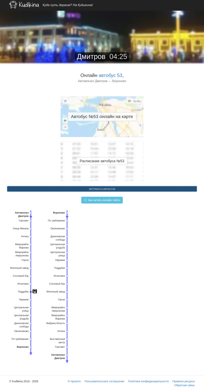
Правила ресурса (183, 381)
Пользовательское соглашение (104, 381)
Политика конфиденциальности (148, 381)
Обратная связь (184, 385)
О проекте (74, 381)
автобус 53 (110, 75)
